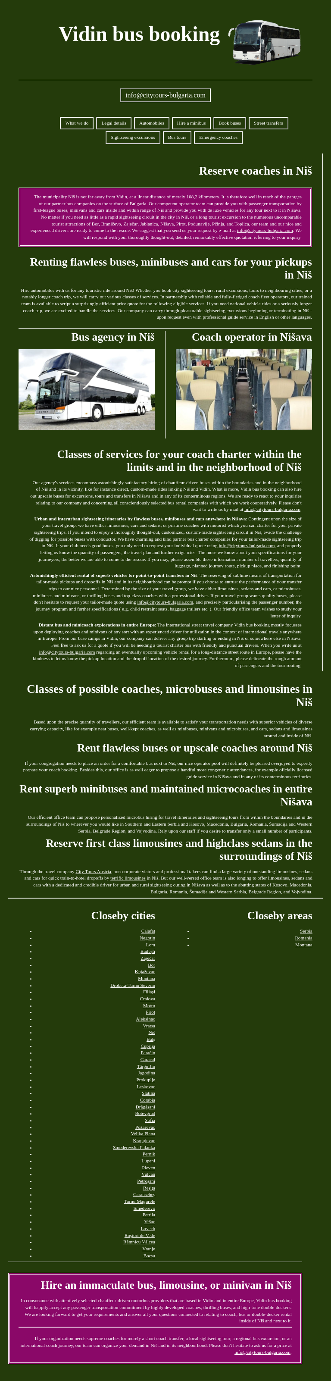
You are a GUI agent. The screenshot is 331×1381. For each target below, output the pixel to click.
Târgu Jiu (146, 1066)
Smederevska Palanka (134, 1147)
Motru (149, 1005)
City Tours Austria (93, 871)
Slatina (148, 1093)
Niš (151, 1032)
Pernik (149, 1153)
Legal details (113, 122)
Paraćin (148, 1052)
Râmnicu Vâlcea (139, 1241)
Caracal (148, 1059)
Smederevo (144, 1208)
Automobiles (151, 122)
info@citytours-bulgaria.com (165, 95)
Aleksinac (145, 1018)
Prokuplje (145, 1079)
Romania (303, 937)
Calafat (148, 930)
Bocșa (149, 1255)
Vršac (149, 1221)
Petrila (149, 1214)
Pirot (150, 1012)
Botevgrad (145, 1113)
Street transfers (268, 122)
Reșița (149, 1187)
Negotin (147, 937)
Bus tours (177, 137)
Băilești (148, 951)
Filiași (149, 991)
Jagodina (146, 1072)
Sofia (150, 1120)
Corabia (147, 1099)
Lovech (148, 1228)
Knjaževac (145, 971)
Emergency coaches (218, 137)
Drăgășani (145, 1106)
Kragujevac (144, 1140)
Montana (146, 978)
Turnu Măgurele (139, 1201)
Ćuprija (148, 1046)
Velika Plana (143, 1133)
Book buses (230, 122)
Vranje (148, 1248)
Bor (151, 965)
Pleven (148, 1167)
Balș (151, 1039)
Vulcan (148, 1174)
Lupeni (148, 1160)
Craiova (147, 998)
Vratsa (149, 1025)
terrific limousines (128, 877)
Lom (150, 944)
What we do (76, 122)
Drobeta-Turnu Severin (132, 985)
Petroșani (146, 1181)
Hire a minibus (191, 122)
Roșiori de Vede (140, 1235)
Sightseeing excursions (133, 137)
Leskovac (146, 1086)
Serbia (306, 930)
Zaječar (148, 958)
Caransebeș (144, 1194)
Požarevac (145, 1127)
